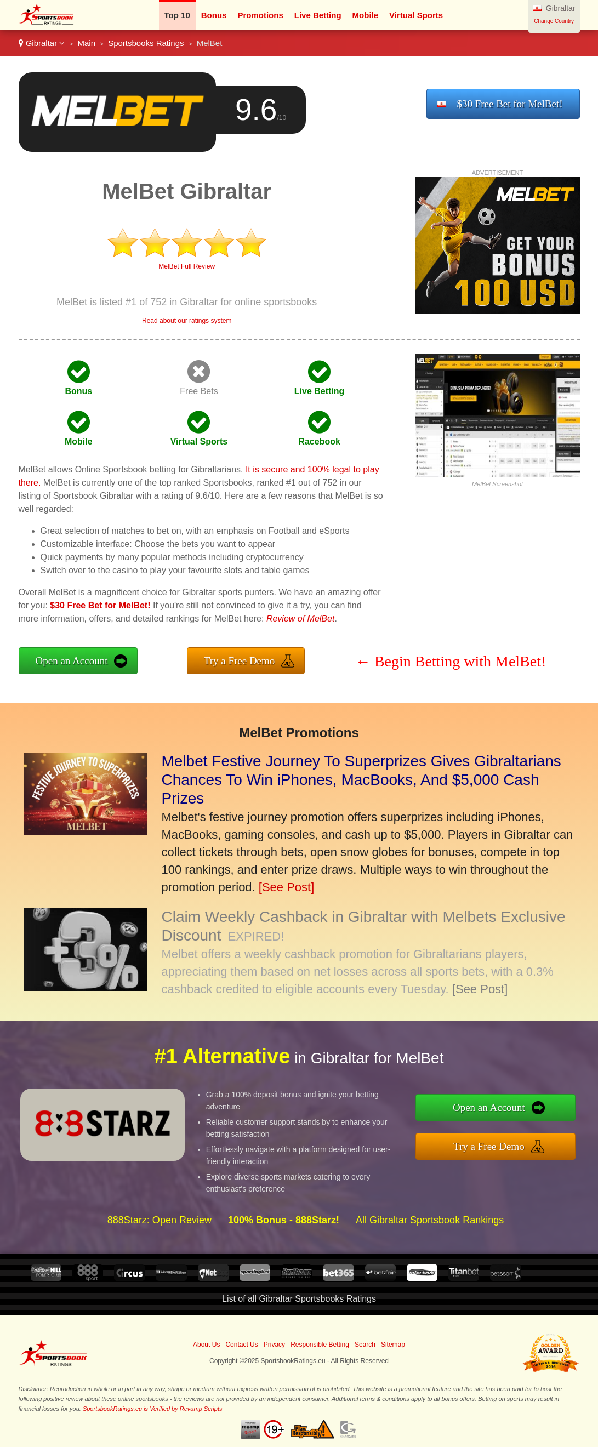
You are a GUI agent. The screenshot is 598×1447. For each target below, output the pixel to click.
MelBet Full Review (186, 266)
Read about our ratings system (186, 320)
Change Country (554, 21)
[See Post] (287, 887)
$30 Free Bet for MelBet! (509, 104)
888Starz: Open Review (159, 1239)
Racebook (319, 441)
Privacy (274, 1344)
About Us (206, 1344)
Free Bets (199, 391)
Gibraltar (42, 43)
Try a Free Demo (239, 660)
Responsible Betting (320, 1344)
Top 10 (177, 15)
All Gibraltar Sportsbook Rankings (430, 1239)
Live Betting (317, 15)
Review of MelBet (300, 618)
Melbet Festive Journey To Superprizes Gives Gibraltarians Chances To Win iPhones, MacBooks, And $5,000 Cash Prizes (361, 780)
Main (86, 43)
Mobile (365, 15)
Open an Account (72, 660)
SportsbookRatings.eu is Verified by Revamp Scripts (153, 1408)
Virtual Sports (416, 15)
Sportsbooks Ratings (146, 43)
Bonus (214, 15)
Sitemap (393, 1344)
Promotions (260, 15)
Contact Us (241, 1344)
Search (365, 1344)
